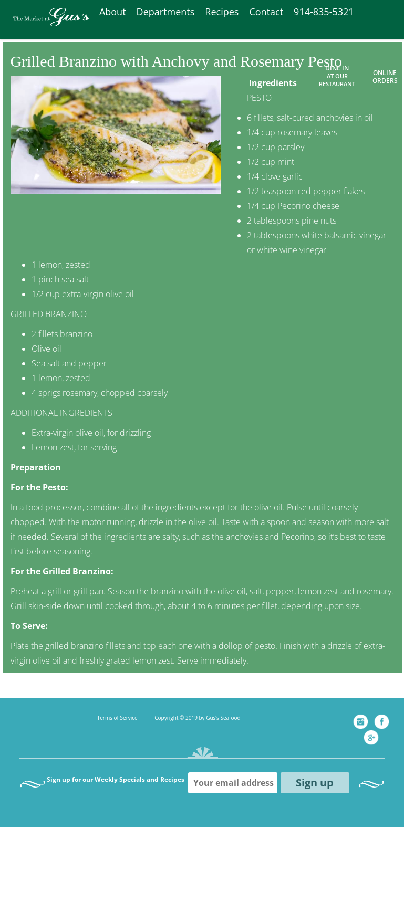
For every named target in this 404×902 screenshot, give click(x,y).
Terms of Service (117, 717)
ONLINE (385, 72)
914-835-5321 (324, 11)
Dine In (337, 76)
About (112, 11)
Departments (166, 11)
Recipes (222, 11)
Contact (266, 11)
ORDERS (385, 80)
